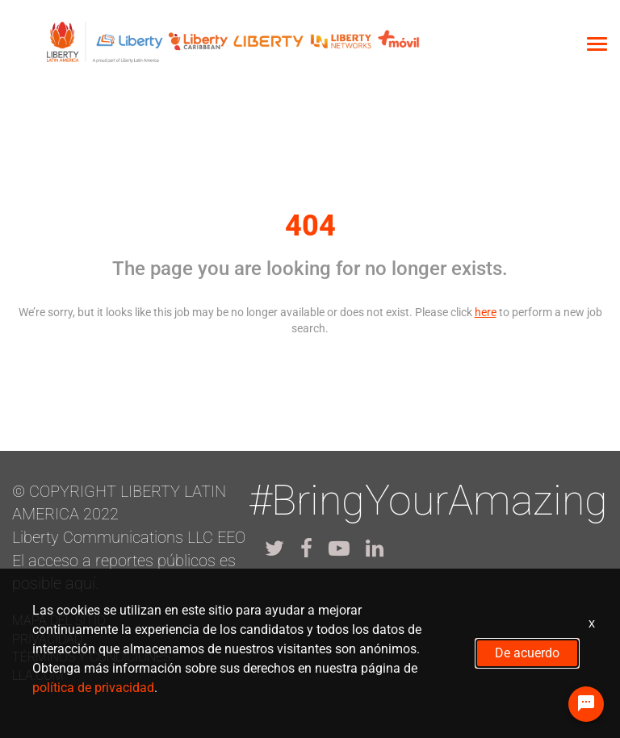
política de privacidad (93, 687)
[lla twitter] (274, 548)
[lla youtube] (339, 548)
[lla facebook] (306, 548)
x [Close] (592, 623)
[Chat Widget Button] (586, 704)
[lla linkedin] (374, 548)
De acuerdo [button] (527, 653)
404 (310, 226)
